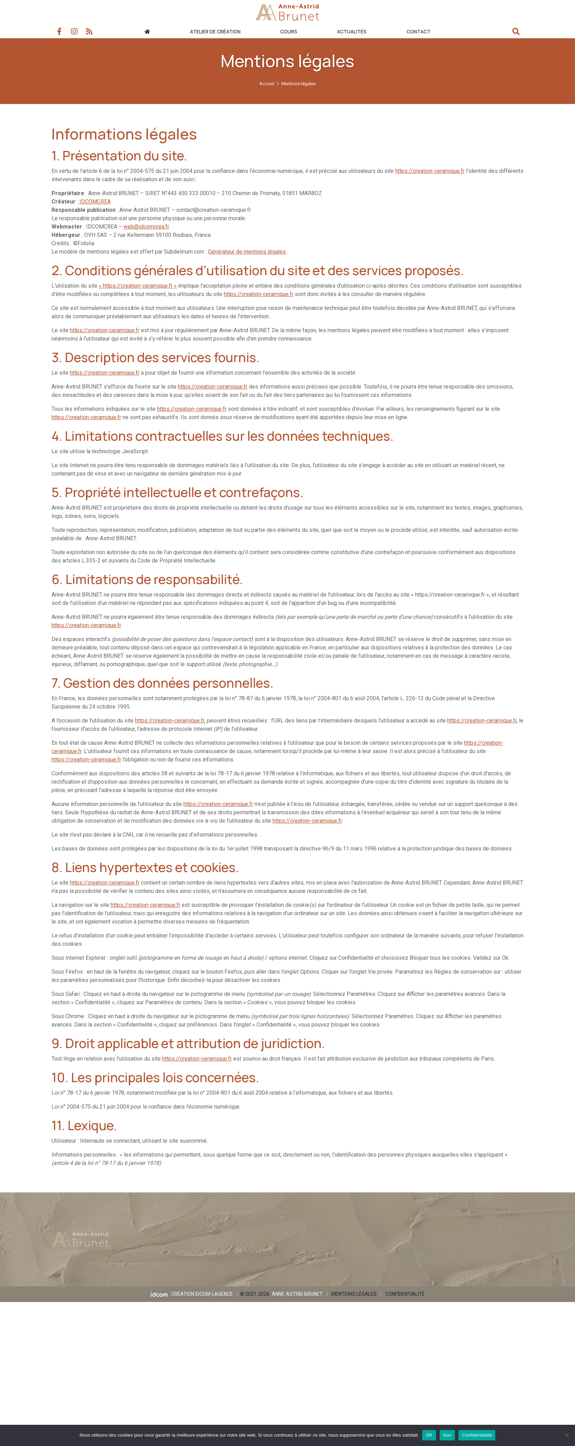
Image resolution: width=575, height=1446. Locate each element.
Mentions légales (355, 1299)
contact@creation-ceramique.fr (213, 210)
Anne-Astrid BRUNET (297, 1299)
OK (429, 1435)
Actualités (352, 31)
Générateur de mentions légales (247, 251)
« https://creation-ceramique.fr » (138, 285)
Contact (419, 31)
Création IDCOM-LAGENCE (200, 1299)
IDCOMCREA (95, 201)
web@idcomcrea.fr (146, 226)
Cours (288, 31)
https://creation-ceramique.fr (430, 171)
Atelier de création (215, 31)
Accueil (266, 71)
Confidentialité (407, 1299)
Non (447, 1435)
